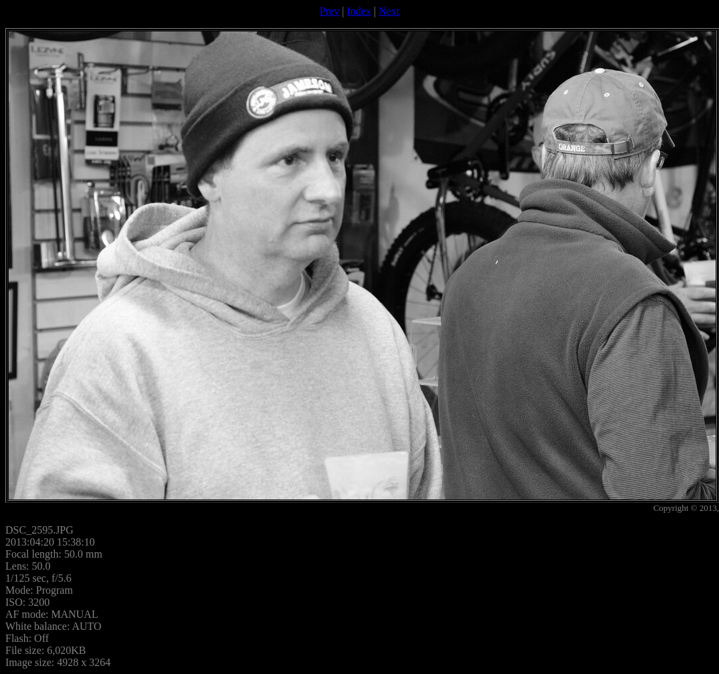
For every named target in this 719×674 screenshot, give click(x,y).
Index (358, 11)
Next (389, 11)
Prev (329, 11)
